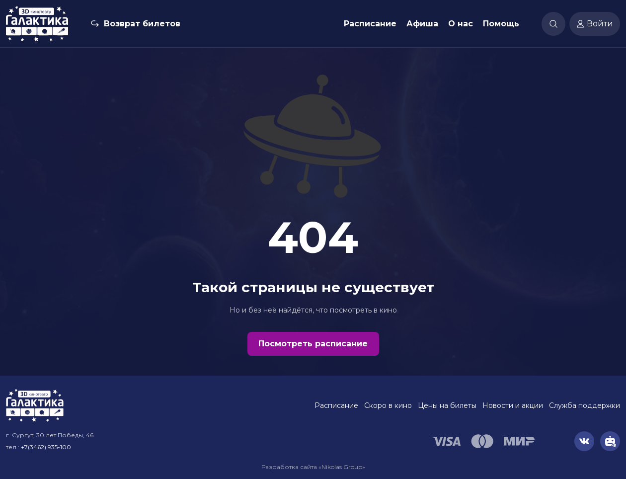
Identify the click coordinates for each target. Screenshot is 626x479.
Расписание (370, 23)
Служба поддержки (584, 405)
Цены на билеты (447, 405)
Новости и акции (512, 405)
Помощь (501, 23)
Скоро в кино (388, 405)
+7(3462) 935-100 (46, 447)
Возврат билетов (142, 23)
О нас (460, 23)
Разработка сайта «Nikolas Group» (313, 467)
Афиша (422, 23)
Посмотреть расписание (313, 343)
